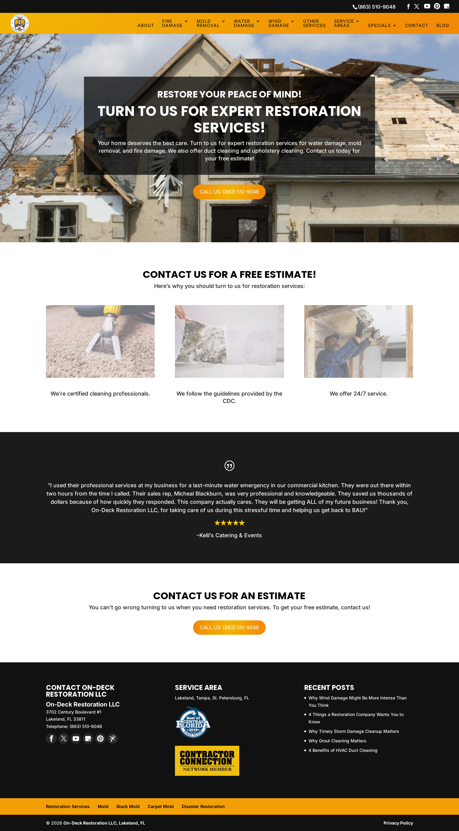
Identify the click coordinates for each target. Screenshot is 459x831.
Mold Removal (208, 23)
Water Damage (244, 23)
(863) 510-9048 (377, 7)
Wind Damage (278, 23)
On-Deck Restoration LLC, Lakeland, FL (104, 822)
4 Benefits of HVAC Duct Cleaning (343, 750)
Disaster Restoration (203, 806)
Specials (379, 25)
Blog (442, 25)
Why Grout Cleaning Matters (337, 740)
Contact (416, 25)
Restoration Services (68, 806)
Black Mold (128, 806)
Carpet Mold (161, 806)
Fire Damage (172, 23)
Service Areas (344, 23)
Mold (103, 806)
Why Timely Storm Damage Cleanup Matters (354, 731)
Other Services (314, 23)
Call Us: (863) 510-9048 (229, 192)
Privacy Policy (398, 822)
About (146, 25)
